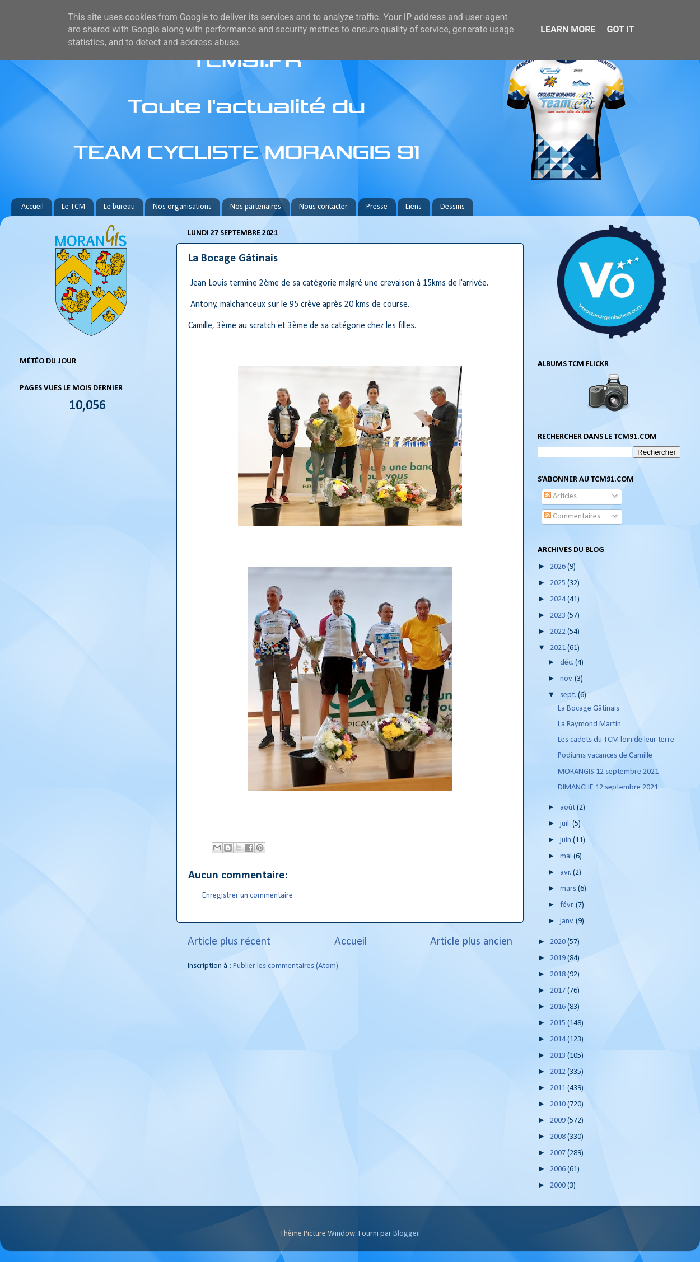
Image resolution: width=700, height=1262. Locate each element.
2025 (558, 583)
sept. (569, 695)
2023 (558, 615)
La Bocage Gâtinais (588, 708)
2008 (558, 1137)
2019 (558, 958)
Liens (413, 207)
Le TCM (73, 207)
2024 (558, 599)
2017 (558, 991)
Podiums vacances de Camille (605, 755)
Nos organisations (182, 207)
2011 (558, 1088)
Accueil (32, 207)
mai (566, 856)
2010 (558, 1104)
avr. (566, 872)
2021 (558, 648)
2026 (558, 567)
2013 (558, 1055)
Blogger (406, 1234)
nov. (567, 679)
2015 (558, 1023)
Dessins (452, 207)
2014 (558, 1039)
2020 (558, 942)
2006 (558, 1169)
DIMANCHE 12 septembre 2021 (608, 787)
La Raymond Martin (589, 724)
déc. (567, 662)
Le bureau (119, 207)
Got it (620, 29)
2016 (558, 1007)
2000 (558, 1185)
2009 (558, 1120)
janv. (568, 921)
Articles (560, 496)
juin (566, 840)
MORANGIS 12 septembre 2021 (608, 772)
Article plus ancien (471, 941)
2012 (558, 1072)
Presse (377, 207)
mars (569, 889)
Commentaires (572, 516)
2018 (558, 974)
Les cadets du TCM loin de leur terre (616, 740)
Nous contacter (323, 207)
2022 (558, 632)
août (568, 807)
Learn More (567, 29)
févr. (568, 905)
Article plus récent (229, 941)
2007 (558, 1153)
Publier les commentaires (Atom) (285, 966)
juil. (566, 824)
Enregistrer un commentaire (247, 895)
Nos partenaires (255, 207)
